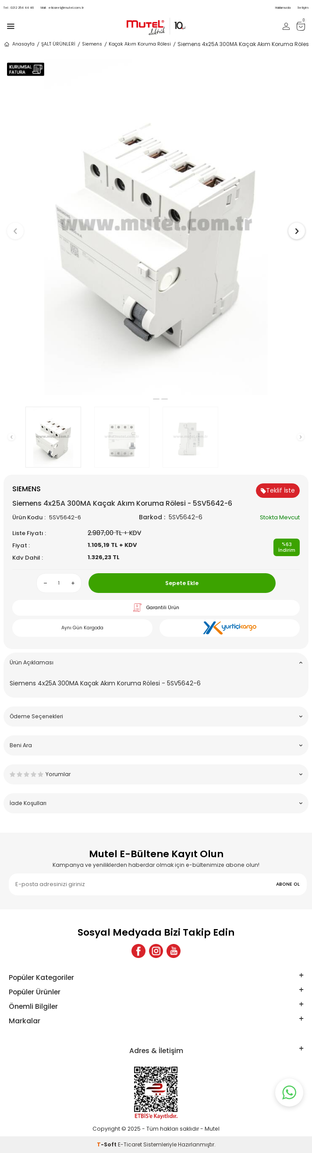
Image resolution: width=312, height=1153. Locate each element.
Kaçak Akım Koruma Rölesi (140, 44)
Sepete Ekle (182, 583)
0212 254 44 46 (19, 8)
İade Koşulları (156, 803)
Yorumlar (156, 774)
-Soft (107, 1144)
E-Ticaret (130, 1144)
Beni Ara (156, 745)
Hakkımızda (283, 8)
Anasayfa (19, 44)
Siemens (92, 44)
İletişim (303, 8)
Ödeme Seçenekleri (156, 716)
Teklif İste (278, 490)
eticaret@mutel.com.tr (62, 8)
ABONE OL (288, 884)
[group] (156, 227)
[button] (148, 399)
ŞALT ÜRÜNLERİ (58, 44)
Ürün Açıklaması (156, 662)
